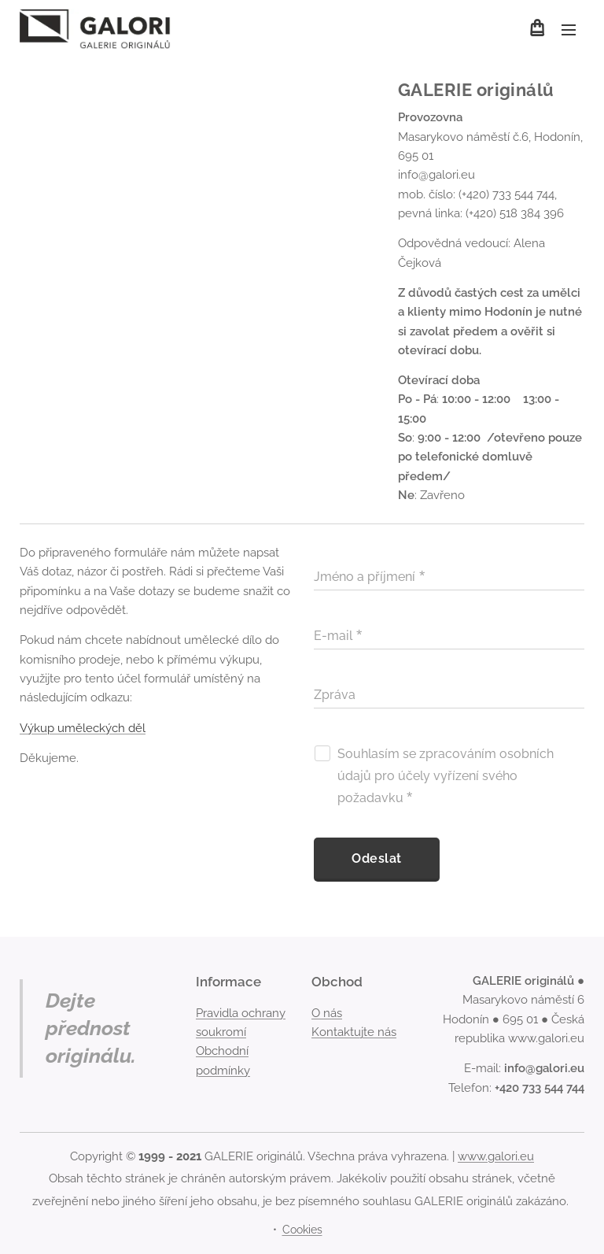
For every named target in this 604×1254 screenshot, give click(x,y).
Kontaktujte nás (353, 1032)
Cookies (302, 1229)
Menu (569, 30)
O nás (326, 1013)
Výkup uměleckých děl (82, 728)
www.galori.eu (496, 1156)
